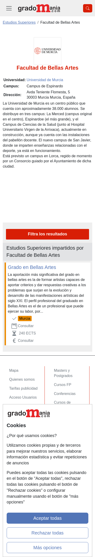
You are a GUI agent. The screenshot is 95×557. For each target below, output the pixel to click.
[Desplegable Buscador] (87, 8)
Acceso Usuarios (23, 397)
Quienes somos (22, 379)
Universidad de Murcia (45, 80)
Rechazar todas (47, 532)
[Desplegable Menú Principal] (9, 8)
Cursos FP (62, 385)
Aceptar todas (47, 518)
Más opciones (47, 547)
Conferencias (64, 394)
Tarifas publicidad (23, 388)
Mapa (13, 370)
